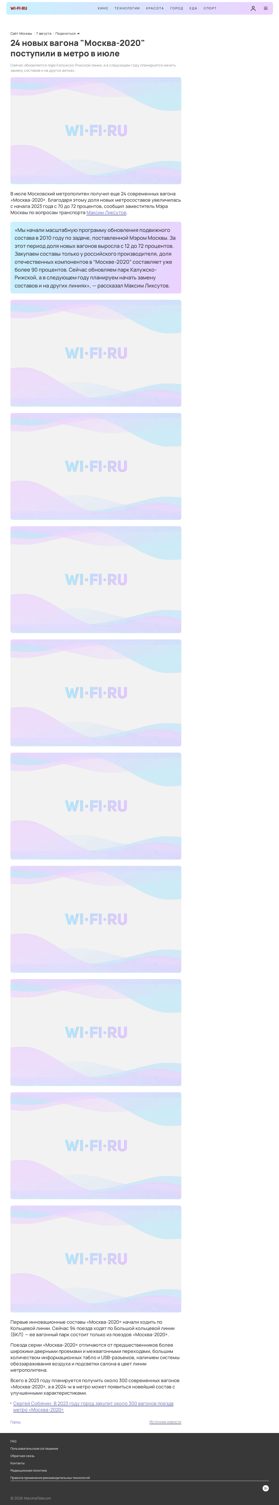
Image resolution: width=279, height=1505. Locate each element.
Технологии (127, 8)
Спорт (210, 8)
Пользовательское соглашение (34, 1449)
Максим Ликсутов (106, 212)
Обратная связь (22, 1456)
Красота (155, 8)
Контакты (17, 1463)
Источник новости (165, 1421)
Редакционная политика (28, 1470)
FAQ (13, 1441)
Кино (103, 8)
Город (176, 8)
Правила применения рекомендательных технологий (50, 1478)
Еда (193, 8)
